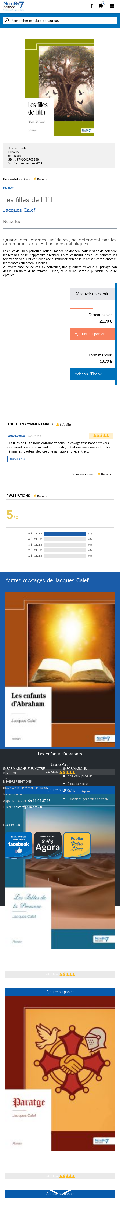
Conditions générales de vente (88, 799)
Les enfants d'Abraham (60, 754)
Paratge (60, 1157)
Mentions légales (79, 791)
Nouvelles (11, 221)
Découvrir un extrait (91, 294)
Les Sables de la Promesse (60, 956)
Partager (8, 187)
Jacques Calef (19, 210)
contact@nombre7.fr (28, 807)
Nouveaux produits (80, 776)
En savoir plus (17, 458)
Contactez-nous (78, 784)
